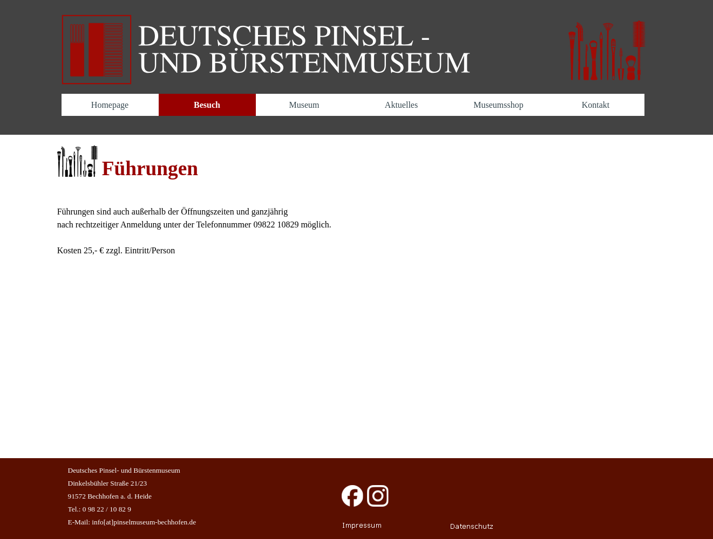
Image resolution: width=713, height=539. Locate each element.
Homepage (109, 104)
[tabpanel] (356, 165)
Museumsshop (498, 104)
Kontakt (596, 104)
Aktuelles (401, 104)
